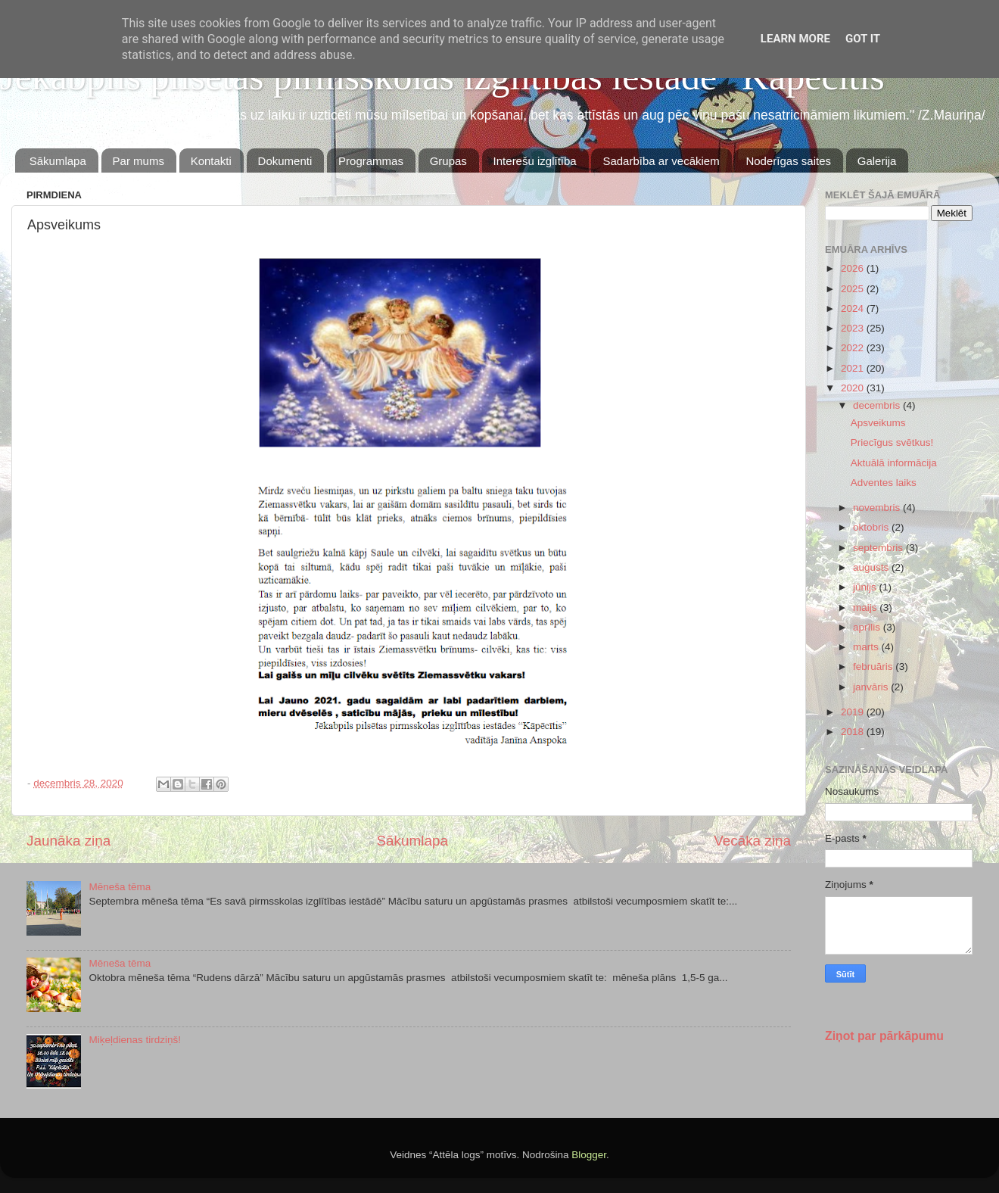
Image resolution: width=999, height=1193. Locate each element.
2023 (854, 328)
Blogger (588, 1154)
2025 (854, 288)
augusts (872, 567)
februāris (874, 666)
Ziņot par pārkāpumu (884, 1035)
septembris (879, 547)
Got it (862, 38)
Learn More (795, 38)
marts (867, 647)
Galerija (877, 160)
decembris (878, 405)
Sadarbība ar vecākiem (660, 160)
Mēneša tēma (120, 886)
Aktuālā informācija (894, 463)
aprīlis (868, 627)
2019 (854, 712)
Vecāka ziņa (752, 841)
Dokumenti (285, 160)
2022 (854, 348)
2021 (854, 368)
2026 (854, 268)
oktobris (872, 527)
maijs (866, 607)
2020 (854, 388)
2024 (854, 308)
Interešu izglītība (535, 160)
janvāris (872, 687)
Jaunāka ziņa (68, 841)
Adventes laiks (884, 482)
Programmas (370, 160)
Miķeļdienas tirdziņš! (135, 1039)
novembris (878, 507)
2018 (854, 731)
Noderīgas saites (788, 160)
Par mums (138, 160)
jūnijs (866, 587)
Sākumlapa (58, 160)
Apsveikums (878, 422)
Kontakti (211, 160)
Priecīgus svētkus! (892, 442)
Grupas (448, 160)
